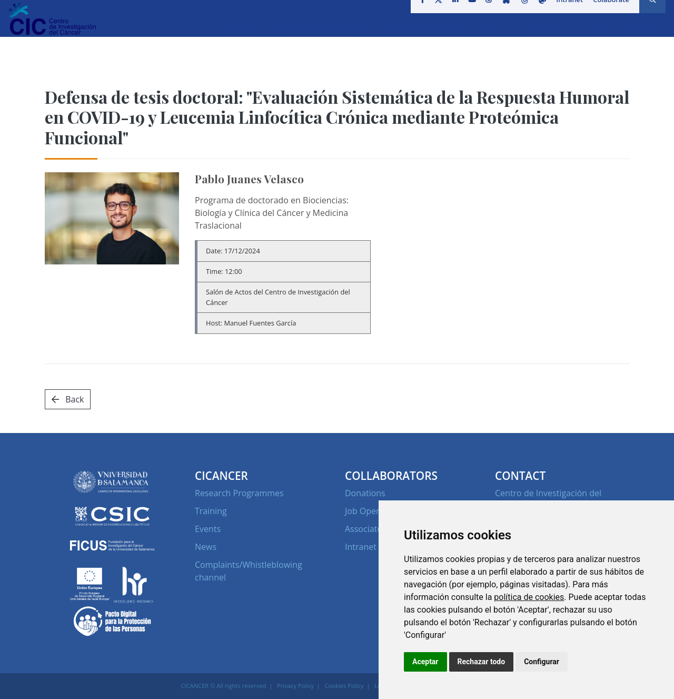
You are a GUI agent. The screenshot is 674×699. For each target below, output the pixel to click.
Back (68, 399)
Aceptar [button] (425, 661)
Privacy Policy (295, 686)
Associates (365, 529)
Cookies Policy (344, 686)
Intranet (565, 12)
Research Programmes (239, 493)
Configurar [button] (541, 661)
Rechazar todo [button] (482, 661)
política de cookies (529, 597)
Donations (365, 493)
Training (211, 511)
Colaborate (607, 12)
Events (208, 529)
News (205, 547)
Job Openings (371, 511)
